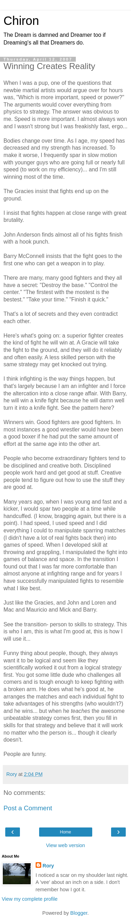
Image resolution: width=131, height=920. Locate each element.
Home (65, 832)
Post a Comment (27, 808)
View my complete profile (30, 899)
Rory (48, 865)
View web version (65, 845)
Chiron (21, 20)
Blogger (78, 913)
